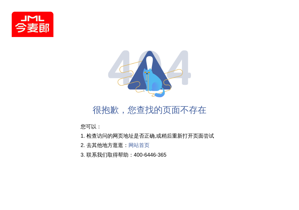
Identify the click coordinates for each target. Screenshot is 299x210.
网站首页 (139, 145)
